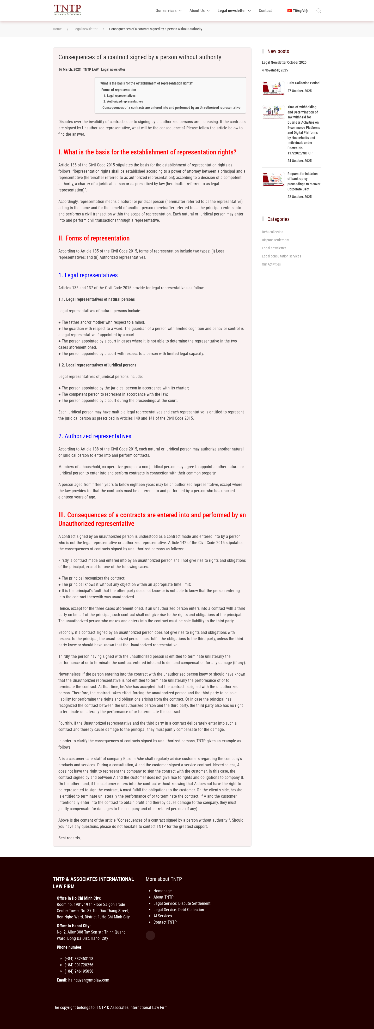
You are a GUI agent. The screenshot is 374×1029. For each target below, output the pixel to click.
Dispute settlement (275, 240)
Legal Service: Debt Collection (179, 909)
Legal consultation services (281, 256)
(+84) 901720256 (79, 964)
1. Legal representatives (119, 96)
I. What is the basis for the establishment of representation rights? (145, 83)
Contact (265, 10)
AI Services (163, 915)
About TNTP (164, 897)
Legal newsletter (113, 69)
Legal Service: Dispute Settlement (182, 903)
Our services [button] (169, 10)
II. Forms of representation (116, 90)
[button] (318, 10)
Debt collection (272, 232)
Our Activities (271, 264)
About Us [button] (199, 10)
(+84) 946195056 (79, 971)
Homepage (163, 890)
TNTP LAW (91, 69)
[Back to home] (67, 10)
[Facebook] (150, 935)
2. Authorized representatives (123, 101)
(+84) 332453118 (79, 958)
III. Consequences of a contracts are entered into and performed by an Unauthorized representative (169, 107)
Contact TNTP (165, 922)
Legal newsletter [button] (234, 10)
